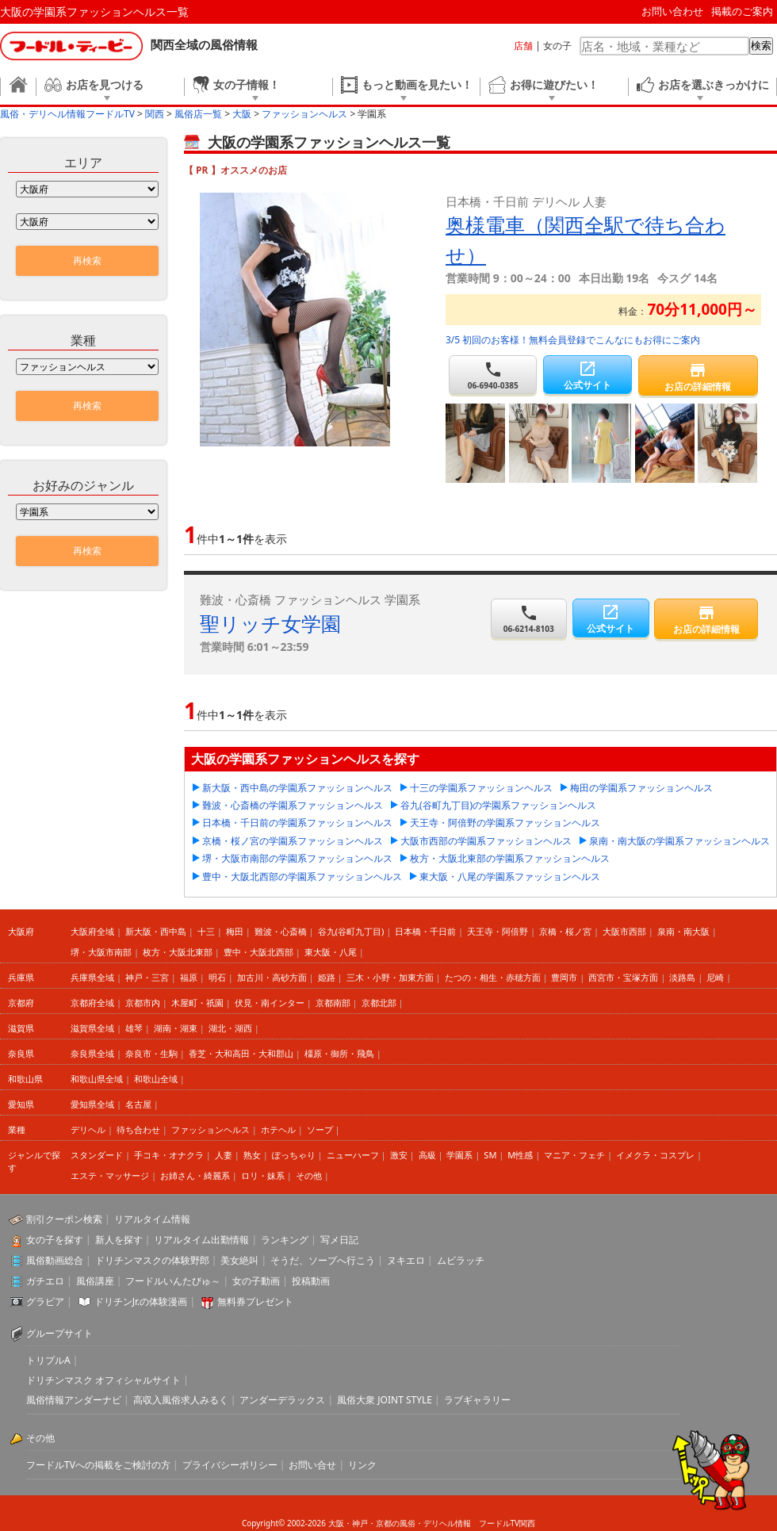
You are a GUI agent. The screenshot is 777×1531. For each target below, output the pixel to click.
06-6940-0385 (493, 375)
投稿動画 (311, 1281)
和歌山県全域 (97, 1079)
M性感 (520, 1155)
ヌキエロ (406, 1260)
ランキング (284, 1239)
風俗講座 (95, 1281)
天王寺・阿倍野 (497, 931)
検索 (761, 46)
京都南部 (333, 1003)
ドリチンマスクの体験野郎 (152, 1260)
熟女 (252, 1155)
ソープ (320, 1129)
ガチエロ (45, 1281)
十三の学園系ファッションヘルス (481, 787)
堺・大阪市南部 (101, 952)
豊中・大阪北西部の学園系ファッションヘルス (302, 876)
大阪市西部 (624, 931)
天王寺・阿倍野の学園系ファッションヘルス (505, 822)
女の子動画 (256, 1281)
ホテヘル (278, 1129)
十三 (206, 931)
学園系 (459, 1155)
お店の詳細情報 (698, 377)
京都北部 (379, 1003)
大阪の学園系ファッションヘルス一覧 (94, 11)
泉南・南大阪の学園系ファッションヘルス (679, 841)
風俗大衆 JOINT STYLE (384, 1400)
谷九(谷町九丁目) (351, 931)
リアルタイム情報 (152, 1219)
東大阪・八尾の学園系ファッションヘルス (509, 876)
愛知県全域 (92, 1104)
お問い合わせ (672, 11)
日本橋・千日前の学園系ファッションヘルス (297, 822)
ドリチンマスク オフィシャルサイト (103, 1380)
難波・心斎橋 (281, 931)
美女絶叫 (239, 1260)
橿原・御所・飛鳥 (339, 1053)
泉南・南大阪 (683, 931)
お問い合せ (312, 1465)
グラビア (45, 1301)
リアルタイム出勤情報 (201, 1239)
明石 (217, 977)
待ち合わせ (138, 1129)
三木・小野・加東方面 (390, 977)
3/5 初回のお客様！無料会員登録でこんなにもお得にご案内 (573, 339)
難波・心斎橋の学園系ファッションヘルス (292, 805)
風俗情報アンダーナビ (73, 1400)
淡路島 (682, 977)
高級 (427, 1155)
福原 (188, 977)
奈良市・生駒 (151, 1053)
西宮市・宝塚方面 (623, 977)
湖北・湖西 (230, 1028)
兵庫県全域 (92, 977)
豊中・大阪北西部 (258, 952)
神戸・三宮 (147, 977)
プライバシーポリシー (230, 1465)
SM (490, 1155)
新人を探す (119, 1239)
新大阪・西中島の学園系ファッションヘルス (297, 787)
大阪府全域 (92, 931)
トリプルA (48, 1360)
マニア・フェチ (574, 1155)
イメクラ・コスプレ (655, 1155)
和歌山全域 (156, 1079)
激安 (399, 1155)
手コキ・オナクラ (169, 1155)
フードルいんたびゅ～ (172, 1281)
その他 (309, 1175)
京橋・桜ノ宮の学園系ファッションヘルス (292, 841)
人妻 (223, 1155)
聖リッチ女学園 (270, 623)
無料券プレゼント (255, 1301)
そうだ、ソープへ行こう (322, 1260)
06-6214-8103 (529, 618)
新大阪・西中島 (155, 931)
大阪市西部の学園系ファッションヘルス (486, 841)
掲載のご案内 (742, 11)
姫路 (326, 977)
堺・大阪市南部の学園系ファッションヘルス (297, 858)
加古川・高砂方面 (272, 977)
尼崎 (715, 977)
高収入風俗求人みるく (180, 1400)
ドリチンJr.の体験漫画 (141, 1301)
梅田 (234, 931)
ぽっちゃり (294, 1155)
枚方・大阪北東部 (177, 952)
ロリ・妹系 (263, 1175)
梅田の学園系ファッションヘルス (641, 787)
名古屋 (138, 1104)
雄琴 (134, 1028)
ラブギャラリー (477, 1400)
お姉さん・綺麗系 (195, 1175)
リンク (362, 1465)
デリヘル (88, 1129)
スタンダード (97, 1155)
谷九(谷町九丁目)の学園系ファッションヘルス (498, 805)
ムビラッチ (460, 1260)
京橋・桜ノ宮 (565, 931)
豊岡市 (564, 977)
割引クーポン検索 (64, 1219)
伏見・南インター (269, 1003)
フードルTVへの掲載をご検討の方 (98, 1465)
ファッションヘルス (210, 1129)
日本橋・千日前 (425, 931)
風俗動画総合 (54, 1260)
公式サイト (587, 375)
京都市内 (142, 1003)
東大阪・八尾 (330, 952)
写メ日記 (339, 1239)
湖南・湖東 (175, 1028)
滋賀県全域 (92, 1028)
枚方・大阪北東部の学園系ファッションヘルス (510, 858)
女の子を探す (54, 1239)
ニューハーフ (353, 1155)
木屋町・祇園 (197, 1003)
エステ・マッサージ (110, 1175)
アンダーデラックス (282, 1400)
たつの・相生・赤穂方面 (493, 977)
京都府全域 (92, 1003)
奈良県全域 (92, 1053)
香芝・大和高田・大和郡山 (241, 1053)
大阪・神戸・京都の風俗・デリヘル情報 (399, 1523)
